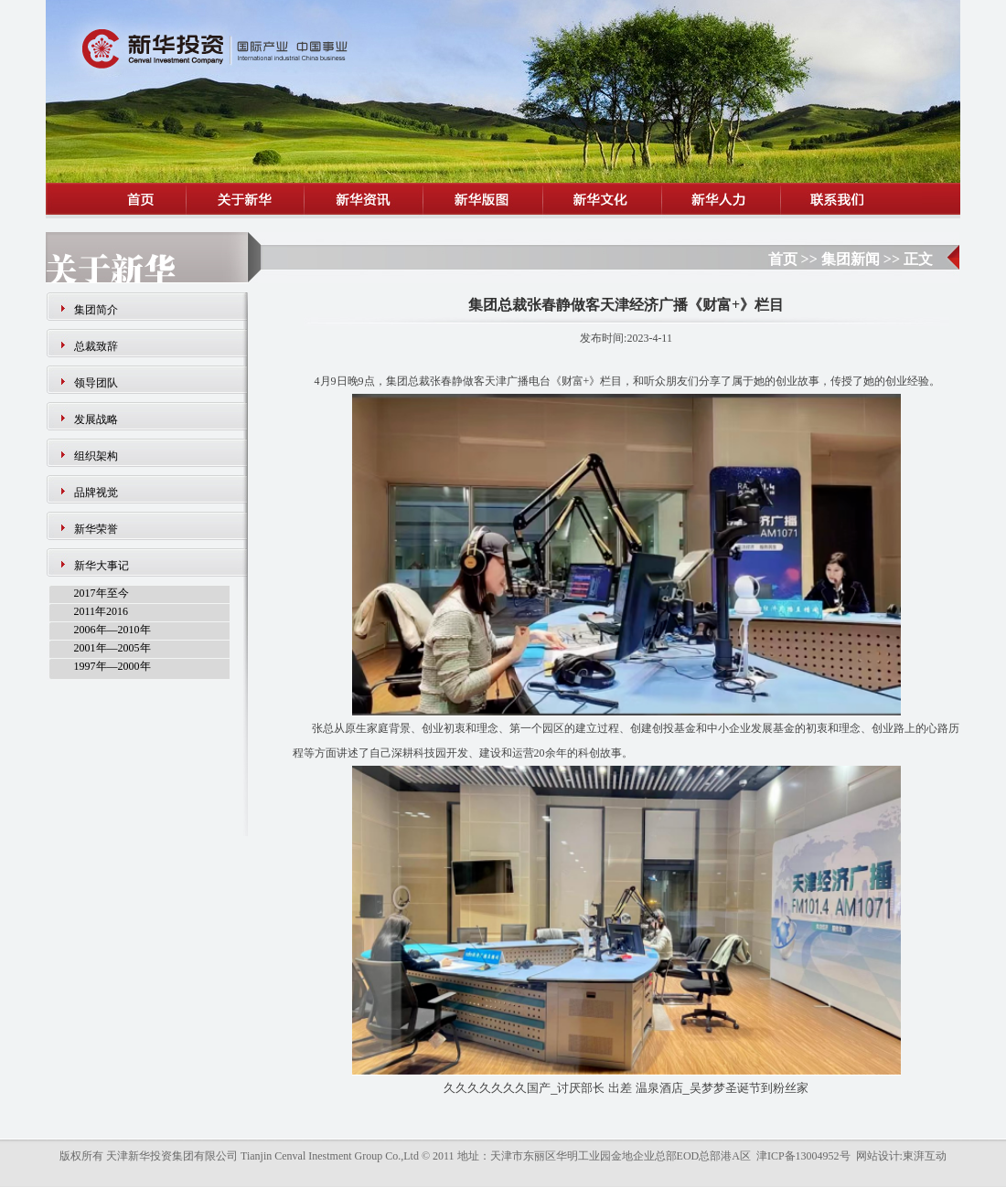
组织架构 (96, 456)
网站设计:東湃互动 (901, 1156)
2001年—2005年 (112, 647)
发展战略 (96, 419)
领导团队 (96, 382)
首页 (782, 259)
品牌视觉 (96, 492)
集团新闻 (850, 259)
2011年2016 (101, 611)
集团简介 (96, 309)
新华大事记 (101, 565)
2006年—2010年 (112, 629)
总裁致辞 (96, 346)
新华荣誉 (96, 529)
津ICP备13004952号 (803, 1156)
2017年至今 (101, 593)
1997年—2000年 (112, 666)
